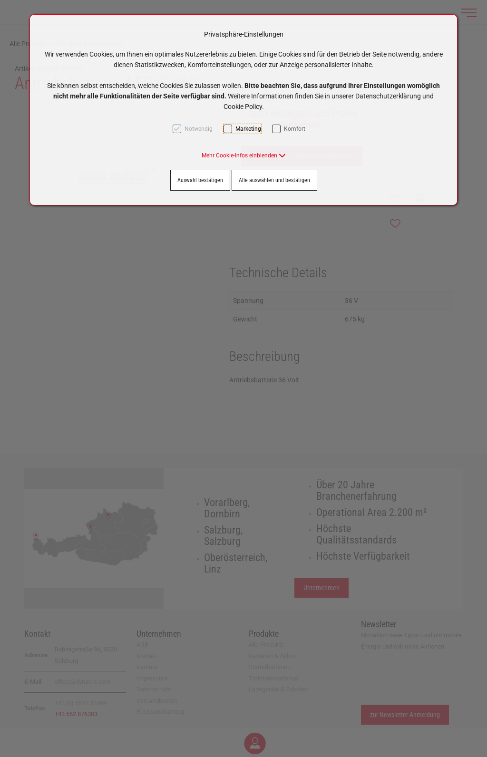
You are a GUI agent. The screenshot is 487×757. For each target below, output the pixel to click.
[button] (244, 155)
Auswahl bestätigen (200, 180)
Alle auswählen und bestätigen (274, 180)
